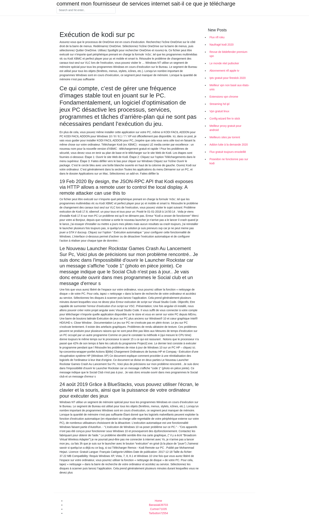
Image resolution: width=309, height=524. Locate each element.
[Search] (86, 10)
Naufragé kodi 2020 (221, 44)
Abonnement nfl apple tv (224, 70)
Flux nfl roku (216, 37)
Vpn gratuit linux (219, 111)
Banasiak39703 (158, 504)
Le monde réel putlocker (224, 63)
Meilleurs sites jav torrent (224, 137)
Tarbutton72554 (158, 513)
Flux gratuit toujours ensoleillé (227, 151)
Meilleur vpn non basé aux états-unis (229, 87)
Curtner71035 (158, 509)
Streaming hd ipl (219, 104)
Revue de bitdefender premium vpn (228, 54)
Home (158, 500)
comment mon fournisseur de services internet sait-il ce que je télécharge (146, 3)
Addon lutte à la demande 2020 (228, 144)
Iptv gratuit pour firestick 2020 (227, 77)
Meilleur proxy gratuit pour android (225, 128)
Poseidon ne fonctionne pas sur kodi (228, 161)
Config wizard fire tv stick (224, 118)
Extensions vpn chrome (223, 96)
